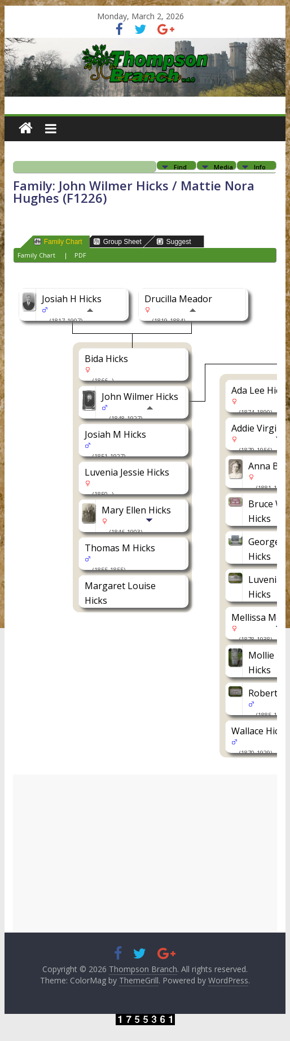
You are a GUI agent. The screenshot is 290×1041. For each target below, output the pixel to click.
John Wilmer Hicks (140, 396)
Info (260, 166)
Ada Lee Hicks (260, 390)
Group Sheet (117, 241)
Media (223, 166)
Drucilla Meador (178, 299)
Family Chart (58, 241)
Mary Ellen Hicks (136, 510)
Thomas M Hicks (120, 548)
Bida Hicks (106, 358)
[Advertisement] (145, 853)
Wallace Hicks (259, 731)
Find (180, 166)
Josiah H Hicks (72, 299)
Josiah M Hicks (115, 434)
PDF (80, 255)
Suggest (173, 241)
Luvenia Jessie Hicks (127, 472)
